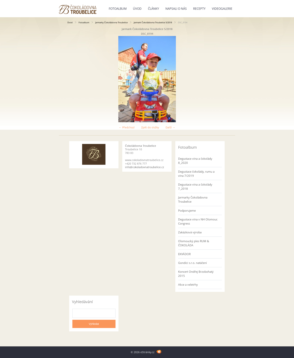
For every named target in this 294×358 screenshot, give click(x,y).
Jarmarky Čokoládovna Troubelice (111, 22)
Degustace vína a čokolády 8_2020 (195, 161)
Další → (170, 127)
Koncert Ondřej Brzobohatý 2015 (196, 274)
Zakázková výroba (190, 232)
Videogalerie (222, 9)
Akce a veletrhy (188, 284)
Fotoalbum (118, 9)
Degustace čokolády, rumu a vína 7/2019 (196, 174)
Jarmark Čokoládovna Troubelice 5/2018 (153, 22)
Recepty (199, 9)
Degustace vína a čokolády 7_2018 (195, 186)
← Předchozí (127, 127)
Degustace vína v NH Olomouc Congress (198, 221)
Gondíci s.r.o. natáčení (192, 263)
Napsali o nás (176, 9)
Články (153, 9)
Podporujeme (187, 210)
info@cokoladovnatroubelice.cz (144, 167)
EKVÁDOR (184, 254)
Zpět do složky (150, 127)
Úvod (137, 9)
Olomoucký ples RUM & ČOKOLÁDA (193, 243)
